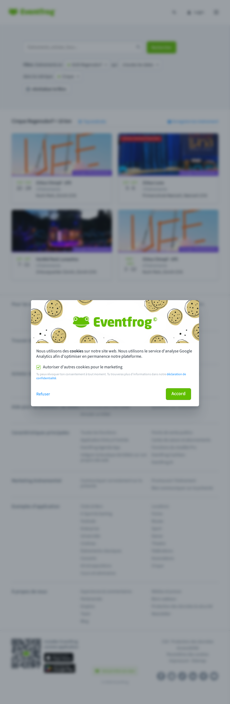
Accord (178, 393)
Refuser (43, 394)
